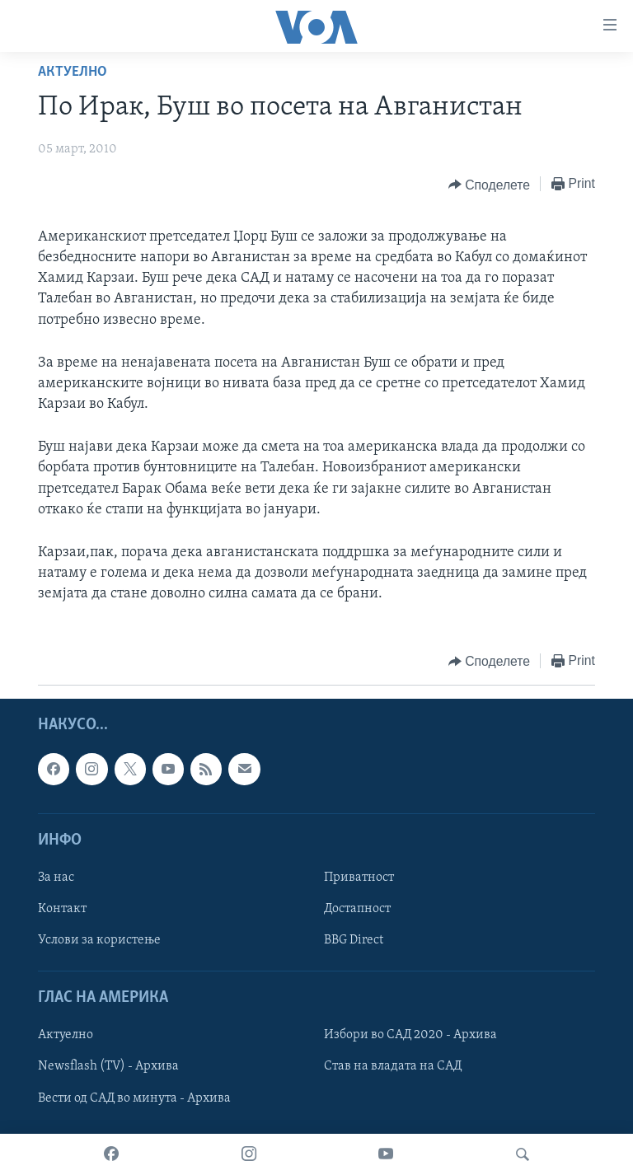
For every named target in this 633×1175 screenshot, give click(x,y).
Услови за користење (99, 940)
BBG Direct (353, 940)
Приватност (359, 877)
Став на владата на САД (393, 1066)
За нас (56, 877)
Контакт (62, 908)
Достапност (357, 908)
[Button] (489, 185)
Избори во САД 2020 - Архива (410, 1035)
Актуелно (72, 72)
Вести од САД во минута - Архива (134, 1097)
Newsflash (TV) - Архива (108, 1066)
